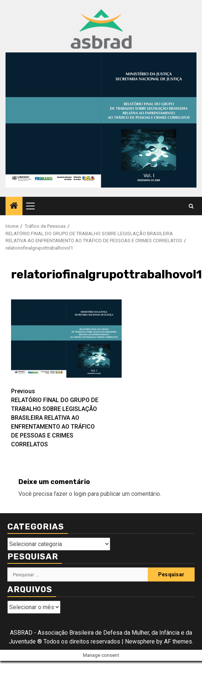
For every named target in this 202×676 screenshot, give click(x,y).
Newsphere (140, 641)
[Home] (14, 206)
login (80, 493)
